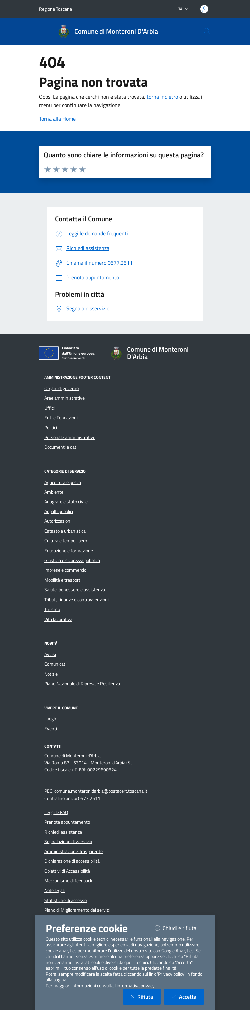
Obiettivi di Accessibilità (67, 871)
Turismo (52, 609)
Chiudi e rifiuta (179, 928)
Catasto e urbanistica (65, 531)
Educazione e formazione (68, 550)
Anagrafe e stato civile (66, 501)
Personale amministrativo (69, 437)
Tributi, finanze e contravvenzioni (76, 599)
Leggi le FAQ (56, 812)
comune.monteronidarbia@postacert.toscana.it (100, 791)
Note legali (54, 890)
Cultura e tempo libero (65, 540)
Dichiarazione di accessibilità (72, 861)
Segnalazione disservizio (68, 841)
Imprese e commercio (65, 570)
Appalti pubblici (58, 511)
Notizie (51, 674)
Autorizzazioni (57, 521)
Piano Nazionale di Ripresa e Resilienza (82, 683)
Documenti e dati (60, 447)
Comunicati (55, 664)
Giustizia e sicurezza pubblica (72, 560)
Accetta (188, 996)
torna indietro (162, 97)
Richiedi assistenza (63, 832)
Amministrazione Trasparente (73, 851)
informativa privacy (136, 985)
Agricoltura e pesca (62, 482)
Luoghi (50, 718)
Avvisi (50, 654)
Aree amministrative (64, 398)
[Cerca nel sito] (207, 31)
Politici (50, 427)
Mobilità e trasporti (62, 580)
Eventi (50, 728)
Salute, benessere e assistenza (74, 589)
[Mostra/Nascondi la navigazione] (13, 28)
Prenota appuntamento (67, 822)
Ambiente (53, 492)
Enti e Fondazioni (61, 417)
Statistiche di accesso (65, 900)
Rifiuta (146, 996)
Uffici (49, 408)
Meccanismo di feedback (68, 880)
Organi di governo (61, 388)
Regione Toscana (55, 8)
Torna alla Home (57, 119)
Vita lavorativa (58, 619)
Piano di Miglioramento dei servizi (77, 910)
